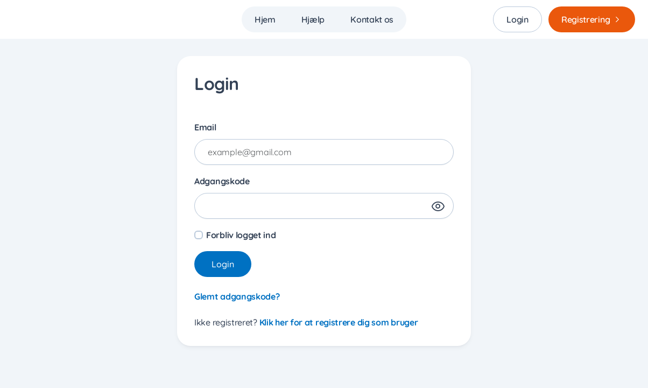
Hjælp (313, 19)
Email (205, 127)
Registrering (593, 19)
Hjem (265, 19)
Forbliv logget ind (241, 235)
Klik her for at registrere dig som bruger (338, 322)
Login (517, 19)
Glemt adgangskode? (237, 296)
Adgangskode (222, 181)
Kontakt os (371, 19)
